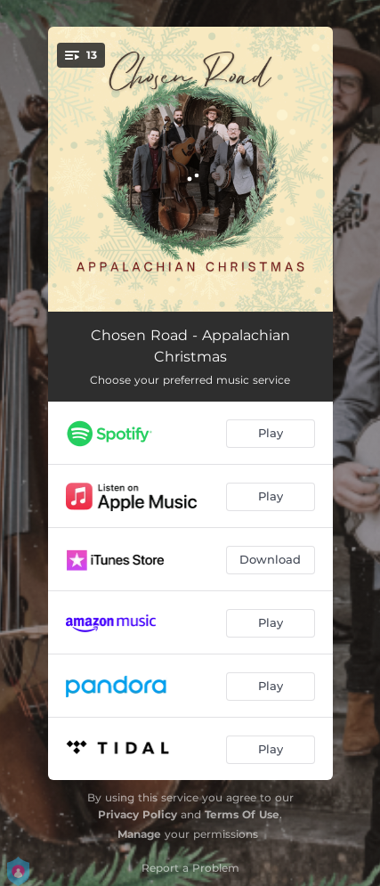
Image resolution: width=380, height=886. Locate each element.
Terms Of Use (242, 814)
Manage (139, 834)
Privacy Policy (137, 814)
